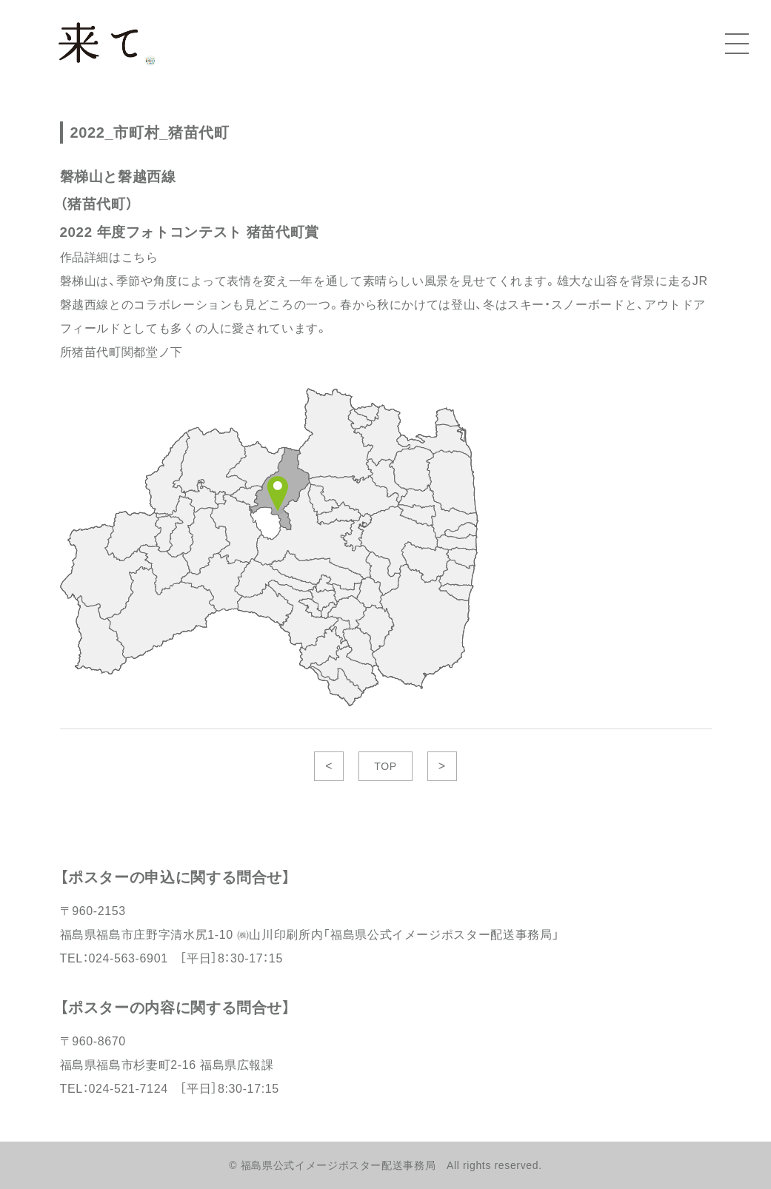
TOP (385, 766)
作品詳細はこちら (109, 257)
